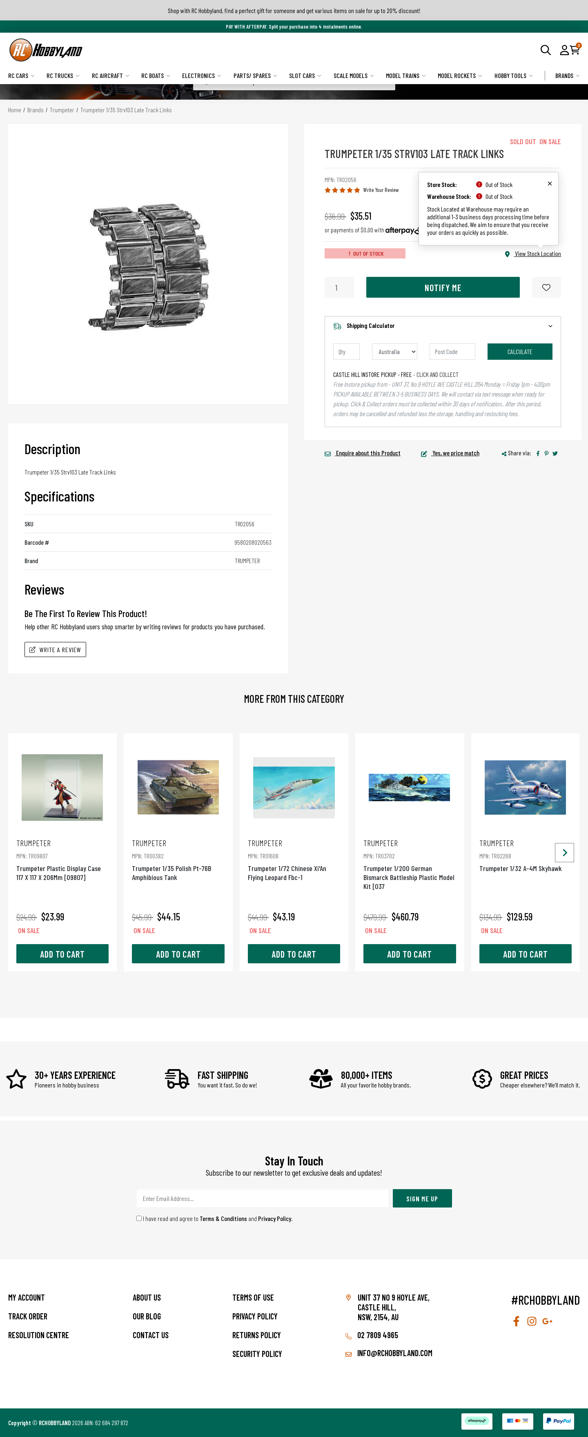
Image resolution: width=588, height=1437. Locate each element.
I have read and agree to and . (214, 1218)
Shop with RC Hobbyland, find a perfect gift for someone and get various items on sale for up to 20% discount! (294, 10)
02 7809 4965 (371, 1335)
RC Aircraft (110, 75)
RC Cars (21, 75)
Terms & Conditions (223, 1218)
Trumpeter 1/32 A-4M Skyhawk (525, 855)
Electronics (201, 75)
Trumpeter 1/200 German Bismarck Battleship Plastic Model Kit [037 (409, 864)
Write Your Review (381, 189)
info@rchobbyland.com (388, 1353)
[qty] (346, 351)
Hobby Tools (513, 75)
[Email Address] (262, 1198)
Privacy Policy (274, 1218)
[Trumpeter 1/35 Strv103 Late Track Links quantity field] (339, 287)
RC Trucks (63, 75)
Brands (567, 75)
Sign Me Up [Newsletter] (422, 1198)
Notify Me (443, 287)
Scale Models (354, 75)
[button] (564, 50)
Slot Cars (305, 75)
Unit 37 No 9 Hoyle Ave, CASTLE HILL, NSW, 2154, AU (394, 1307)
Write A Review (55, 649)
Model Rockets (460, 75)
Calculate (520, 351)
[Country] (395, 351)
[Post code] (452, 351)
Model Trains (406, 75)
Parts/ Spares (255, 75)
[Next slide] (564, 852)
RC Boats (155, 75)
